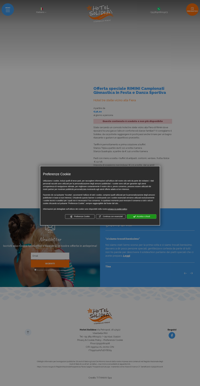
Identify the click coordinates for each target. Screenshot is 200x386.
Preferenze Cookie (80, 216)
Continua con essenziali (111, 216)
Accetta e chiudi (141, 216)
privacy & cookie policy (117, 209)
